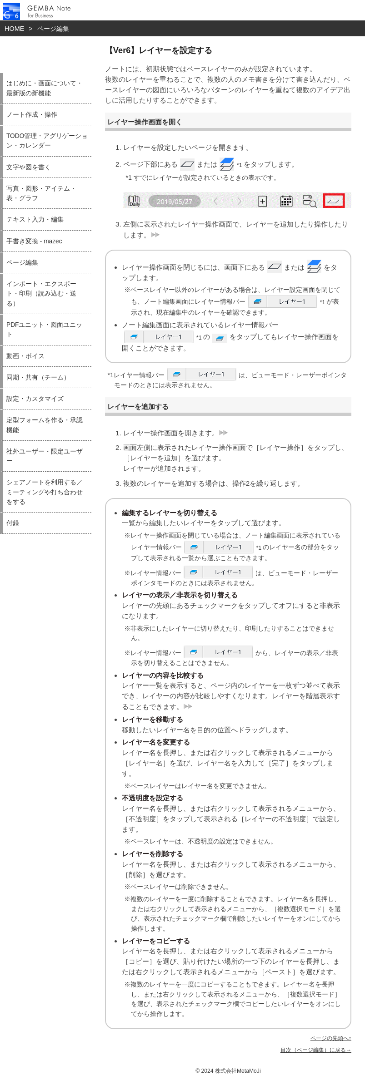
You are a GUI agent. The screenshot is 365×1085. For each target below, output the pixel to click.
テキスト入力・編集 (35, 219)
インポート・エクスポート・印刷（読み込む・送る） (41, 294)
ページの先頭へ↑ (330, 1038)
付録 (12, 523)
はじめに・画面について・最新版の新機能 (44, 88)
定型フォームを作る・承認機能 (44, 425)
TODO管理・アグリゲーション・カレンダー (47, 141)
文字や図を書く (28, 167)
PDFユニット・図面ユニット (44, 329)
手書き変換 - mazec (34, 241)
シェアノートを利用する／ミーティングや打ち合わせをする (44, 492)
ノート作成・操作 (31, 114)
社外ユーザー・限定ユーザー (44, 456)
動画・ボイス (25, 356)
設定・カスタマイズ (35, 398)
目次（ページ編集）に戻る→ (315, 1050)
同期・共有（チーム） (38, 377)
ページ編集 (53, 28)
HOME (14, 28)
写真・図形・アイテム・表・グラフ (41, 193)
